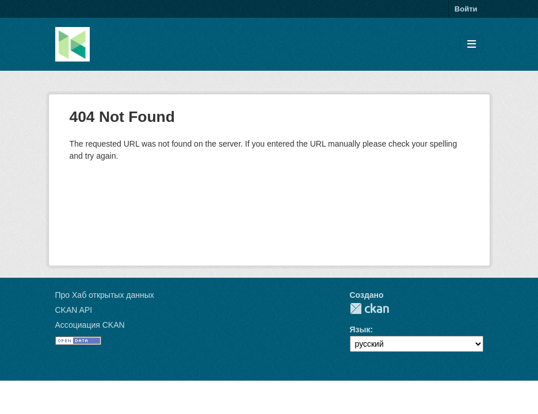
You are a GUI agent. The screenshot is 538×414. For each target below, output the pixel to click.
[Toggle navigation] (471, 44)
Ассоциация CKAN (90, 324)
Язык (360, 329)
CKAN (369, 308)
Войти (466, 9)
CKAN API (74, 310)
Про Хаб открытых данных (104, 295)
